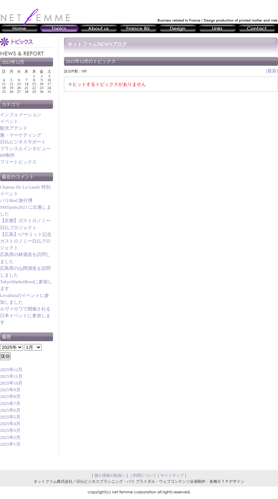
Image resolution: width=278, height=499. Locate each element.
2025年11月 (11, 376)
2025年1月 (10, 444)
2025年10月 (11, 383)
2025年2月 (10, 437)
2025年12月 (11, 369)
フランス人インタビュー (25, 148)
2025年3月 (10, 430)
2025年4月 (10, 423)
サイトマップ (172, 475)
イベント (9, 121)
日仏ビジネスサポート (23, 141)
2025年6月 (10, 410)
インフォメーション (20, 114)
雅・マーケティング (20, 135)
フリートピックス (18, 162)
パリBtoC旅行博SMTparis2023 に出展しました (25, 207)
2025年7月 (10, 403)
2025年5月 (10, 417)
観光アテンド (14, 128)
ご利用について (142, 475)
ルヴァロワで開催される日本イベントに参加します (25, 316)
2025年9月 (10, 389)
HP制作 (7, 155)
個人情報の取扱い (109, 475)
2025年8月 (10, 396)
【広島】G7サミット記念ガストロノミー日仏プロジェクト (26, 241)
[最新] (272, 71)
